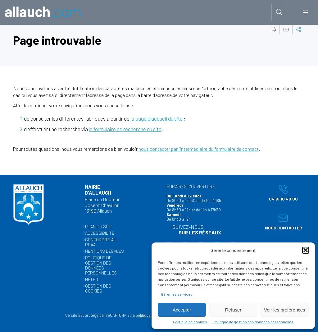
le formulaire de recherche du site (125, 129)
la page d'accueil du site (157, 118)
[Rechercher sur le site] (279, 12)
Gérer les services (177, 294)
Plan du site (98, 226)
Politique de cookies (190, 322)
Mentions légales (104, 251)
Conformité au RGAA (100, 242)
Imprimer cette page (273, 29)
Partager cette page (299, 29)
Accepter (182, 309)
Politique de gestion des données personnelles (253, 322)
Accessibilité (99, 233)
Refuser (233, 309)
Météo (91, 279)
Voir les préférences (284, 309)
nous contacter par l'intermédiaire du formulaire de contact (199, 149)
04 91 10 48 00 (279, 192)
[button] (305, 250)
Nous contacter (281, 222)
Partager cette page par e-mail (286, 29)
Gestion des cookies (98, 288)
